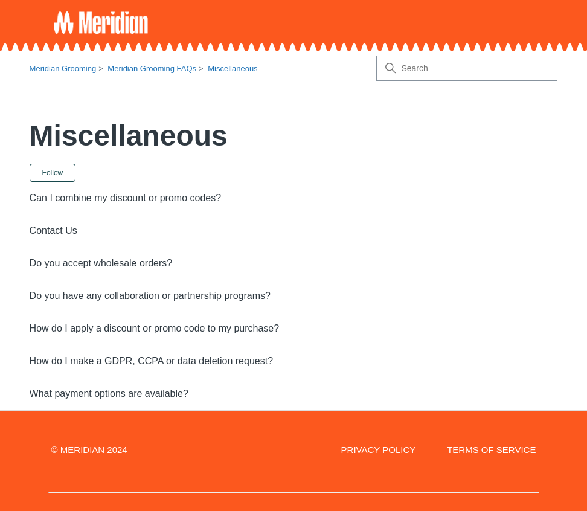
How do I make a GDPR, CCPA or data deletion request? (151, 361)
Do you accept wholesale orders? (101, 263)
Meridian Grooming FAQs (151, 68)
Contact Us (53, 230)
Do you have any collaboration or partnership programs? (150, 296)
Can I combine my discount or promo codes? (125, 198)
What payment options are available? (109, 393)
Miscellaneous (232, 68)
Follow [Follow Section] (52, 173)
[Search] (467, 68)
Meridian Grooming (63, 68)
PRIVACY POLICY (378, 450)
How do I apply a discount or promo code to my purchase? (155, 328)
